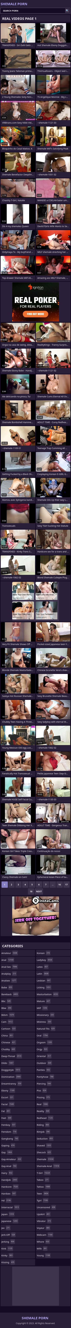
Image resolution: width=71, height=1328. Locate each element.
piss (42, 1090)
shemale (45, 1159)
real (42, 1104)
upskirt (44, 1214)
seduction (45, 1138)
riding (43, 1124)
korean (44, 953)
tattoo (44, 1186)
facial (8, 1104)
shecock (44, 1152)
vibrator (44, 1221)
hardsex (8, 1193)
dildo (7, 1063)
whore (43, 1241)
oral (42, 1035)
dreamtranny (11, 1083)
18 (31, 891)
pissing (43, 1097)
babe (7, 987)
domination (11, 1076)
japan (8, 1214)
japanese (9, 1221)
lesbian (44, 980)
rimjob (43, 1131)
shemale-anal (48, 1166)
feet (6, 1118)
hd (6, 1200)
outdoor (44, 1063)
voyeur (43, 1228)
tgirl (43, 1200)
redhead (45, 1118)
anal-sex (9, 966)
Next (39, 891)
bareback (10, 994)
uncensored (46, 1207)
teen (43, 1193)
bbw (6, 1008)
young (44, 1255)
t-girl (44, 1173)
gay (6, 1152)
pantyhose (45, 1076)
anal (7, 960)
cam (7, 1021)
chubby (8, 1049)
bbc (6, 1001)
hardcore (10, 1186)
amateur (9, 953)
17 (66, 884)
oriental (44, 1056)
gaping (8, 1145)
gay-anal (9, 1166)
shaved (44, 1145)
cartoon (8, 1028)
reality (43, 1111)
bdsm (8, 1015)
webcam (45, 1234)
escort (7, 1097)
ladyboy (45, 960)
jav (5, 1228)
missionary (46, 1015)
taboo (43, 1179)
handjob (9, 1179)
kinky (7, 1255)
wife (42, 1248)
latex (43, 966)
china (7, 1035)
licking (44, 987)
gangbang (10, 1138)
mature (44, 1001)
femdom (9, 1131)
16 (59, 884)
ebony (8, 1090)
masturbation (48, 994)
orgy (42, 1049)
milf (42, 1008)
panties (44, 1069)
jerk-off (8, 1234)
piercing (44, 1083)
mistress (44, 1021)
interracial (10, 1207)
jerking (8, 1241)
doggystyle (11, 1069)
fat (6, 1111)
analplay (9, 973)
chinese (8, 1042)
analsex (9, 980)
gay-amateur (11, 1159)
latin (43, 973)
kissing (8, 1262)
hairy (7, 1173)
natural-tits (46, 1028)
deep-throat (11, 1056)
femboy (8, 1124)
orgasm (45, 1042)
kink (7, 1248)
